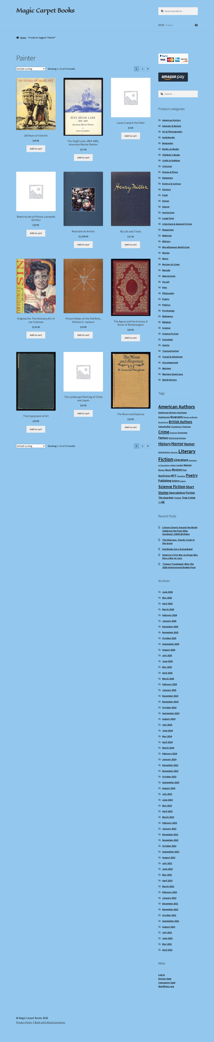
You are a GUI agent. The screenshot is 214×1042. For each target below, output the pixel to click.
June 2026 (167, 591)
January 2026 (169, 620)
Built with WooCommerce (50, 1022)
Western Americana (172, 374)
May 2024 (167, 736)
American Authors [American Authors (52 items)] (176, 407)
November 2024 (170, 701)
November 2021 (170, 909)
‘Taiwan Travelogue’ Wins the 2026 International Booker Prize (179, 565)
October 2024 (169, 707)
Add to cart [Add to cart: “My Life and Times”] (131, 244)
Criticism (167, 166)
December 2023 (170, 765)
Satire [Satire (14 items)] (175, 480)
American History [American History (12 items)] (167, 412)
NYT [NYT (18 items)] (174, 476)
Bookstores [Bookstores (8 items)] (163, 422)
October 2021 (169, 915)
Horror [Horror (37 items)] (177, 443)
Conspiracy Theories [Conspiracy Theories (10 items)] (181, 426)
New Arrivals (168, 276)
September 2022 (170, 851)
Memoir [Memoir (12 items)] (188, 465)
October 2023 (169, 776)
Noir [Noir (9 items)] (185, 470)
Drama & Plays (170, 172)
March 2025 (168, 678)
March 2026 (168, 609)
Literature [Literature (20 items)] (181, 460)
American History (171, 120)
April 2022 (167, 880)
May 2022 (167, 874)
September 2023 (170, 782)
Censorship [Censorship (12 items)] (164, 426)
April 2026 (167, 603)
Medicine (167, 235)
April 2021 (167, 949)
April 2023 (167, 811)
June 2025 (167, 661)
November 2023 (170, 770)
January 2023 (169, 828)
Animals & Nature (171, 125)
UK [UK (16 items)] (163, 502)
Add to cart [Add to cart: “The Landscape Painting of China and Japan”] (83, 413)
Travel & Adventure (172, 356)
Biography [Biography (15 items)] (176, 417)
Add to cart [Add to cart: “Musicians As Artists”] (83, 244)
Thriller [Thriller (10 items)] (177, 498)
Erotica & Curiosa (171, 183)
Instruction (168, 212)
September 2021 (170, 921)
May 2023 (167, 805)
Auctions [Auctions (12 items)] (182, 412)
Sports (165, 345)
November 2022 (170, 840)
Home (23, 37)
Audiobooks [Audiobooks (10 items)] (164, 417)
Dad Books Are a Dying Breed (177, 549)
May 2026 (167, 597)
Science (166, 327)
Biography (167, 143)
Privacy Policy (24, 1022)
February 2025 (169, 684)
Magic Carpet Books (45, 10)
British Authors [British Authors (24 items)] (180, 422)
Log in (161, 974)
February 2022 (169, 892)
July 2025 (167, 655)
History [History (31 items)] (164, 443)
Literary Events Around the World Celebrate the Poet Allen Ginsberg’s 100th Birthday (179, 531)
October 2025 (169, 638)
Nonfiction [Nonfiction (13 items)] (164, 475)
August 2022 (168, 857)
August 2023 (168, 788)
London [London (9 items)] (179, 465)
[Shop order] (30, 69)
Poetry (165, 299)
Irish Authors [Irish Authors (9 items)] (164, 452)
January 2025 (169, 690)
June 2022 (167, 868)
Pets (164, 287)
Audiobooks (168, 137)
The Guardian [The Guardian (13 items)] (166, 497)
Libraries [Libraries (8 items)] (174, 452)
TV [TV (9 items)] (159, 502)
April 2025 (167, 672)
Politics (166, 304)
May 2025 (167, 667)
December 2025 (170, 626)
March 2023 (168, 817)
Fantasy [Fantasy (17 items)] (163, 438)
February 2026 (169, 615)
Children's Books (171, 154)
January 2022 (169, 897)
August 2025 (168, 649)
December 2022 (170, 834)
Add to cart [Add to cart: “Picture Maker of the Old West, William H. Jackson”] (83, 335)
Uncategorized (170, 362)
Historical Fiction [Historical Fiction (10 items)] (177, 438)
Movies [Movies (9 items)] (161, 470)
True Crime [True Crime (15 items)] (188, 497)
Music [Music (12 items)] (168, 469)
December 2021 (170, 903)
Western (166, 368)
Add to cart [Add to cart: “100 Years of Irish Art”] (36, 148)
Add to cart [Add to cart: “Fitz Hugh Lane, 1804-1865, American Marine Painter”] (83, 157)
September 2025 (170, 644)
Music (165, 258)
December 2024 (170, 695)
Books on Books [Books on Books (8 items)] (190, 417)
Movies (166, 252)
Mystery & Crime (171, 264)
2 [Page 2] (142, 68)
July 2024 (167, 724)
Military (166, 241)
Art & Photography (172, 131)
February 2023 (169, 822)
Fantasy (166, 189)
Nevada (166, 270)
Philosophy (168, 293)
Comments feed (166, 982)
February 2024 (169, 753)
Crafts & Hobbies (171, 160)
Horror (165, 200)
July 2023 (167, 794)
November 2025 (170, 632)
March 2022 (168, 886)
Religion (166, 322)
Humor (165, 206)
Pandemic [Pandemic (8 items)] (181, 476)
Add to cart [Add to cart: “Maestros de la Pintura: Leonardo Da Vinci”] (36, 233)
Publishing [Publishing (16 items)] (164, 481)
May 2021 (167, 944)
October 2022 (169, 845)
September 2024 (170, 713)
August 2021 (168, 926)
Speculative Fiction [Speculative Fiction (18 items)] (182, 493)
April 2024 (167, 742)
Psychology (168, 310)
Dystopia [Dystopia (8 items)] (173, 433)
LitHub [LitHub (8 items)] (173, 465)
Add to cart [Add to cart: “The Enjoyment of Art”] (36, 429)
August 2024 (168, 718)
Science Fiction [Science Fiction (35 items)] (171, 486)
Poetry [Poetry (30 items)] (192, 475)
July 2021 (167, 932)
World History (169, 379)
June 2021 (167, 938)
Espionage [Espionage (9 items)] (182, 432)
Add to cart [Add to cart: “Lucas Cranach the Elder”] (131, 135)
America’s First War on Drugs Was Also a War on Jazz (180, 556)
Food (165, 195)
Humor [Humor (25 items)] (189, 444)
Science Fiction (170, 333)
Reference (167, 316)
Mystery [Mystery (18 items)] (177, 470)
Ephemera (167, 177)
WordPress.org (166, 986)
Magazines (168, 229)
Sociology (167, 339)
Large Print (168, 218)
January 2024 (169, 759)
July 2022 (167, 863)
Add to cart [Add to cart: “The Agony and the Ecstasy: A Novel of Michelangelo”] (131, 337)
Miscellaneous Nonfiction (176, 247)
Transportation (170, 350)
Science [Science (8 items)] (182, 481)
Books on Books (170, 149)
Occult (165, 281)
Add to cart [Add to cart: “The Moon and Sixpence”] (131, 427)
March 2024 (168, 747)
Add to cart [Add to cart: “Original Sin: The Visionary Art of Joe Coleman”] (36, 335)
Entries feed (164, 978)
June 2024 (167, 730)
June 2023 (167, 799)
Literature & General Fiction (177, 223)
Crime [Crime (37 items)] (163, 432)
